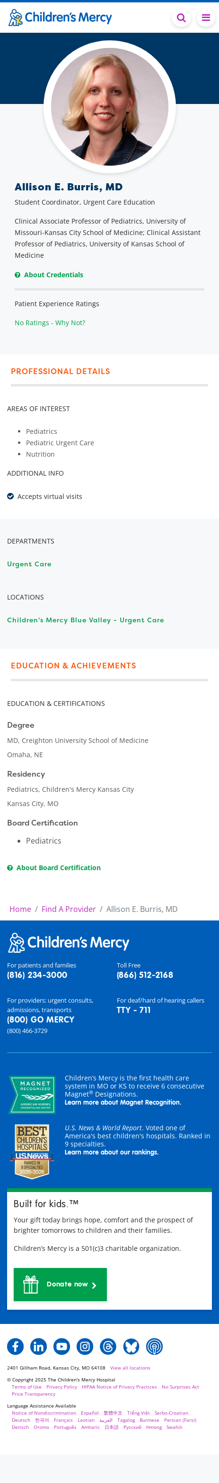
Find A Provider (69, 909)
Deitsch (20, 1427)
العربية (106, 1420)
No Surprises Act (180, 1386)
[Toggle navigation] (206, 18)
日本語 (112, 1427)
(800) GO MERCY (40, 1020)
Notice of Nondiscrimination (44, 1412)
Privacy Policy (61, 1386)
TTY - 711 (134, 1010)
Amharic (90, 1427)
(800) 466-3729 (27, 1030)
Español (90, 1412)
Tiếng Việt (138, 1412)
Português (65, 1427)
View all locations (130, 1367)
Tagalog (126, 1420)
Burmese (149, 1420)
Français (63, 1420)
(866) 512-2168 (145, 975)
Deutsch (21, 1420)
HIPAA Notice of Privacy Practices (119, 1386)
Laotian (86, 1420)
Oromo (41, 1427)
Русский (132, 1427)
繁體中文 (113, 1412)
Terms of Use (27, 1386)
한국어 (42, 1420)
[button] (60, 1284)
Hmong (154, 1427)
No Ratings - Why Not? (50, 322)
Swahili (174, 1427)
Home (20, 909)
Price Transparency (33, 1393)
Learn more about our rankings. (112, 1152)
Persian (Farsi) (180, 1420)
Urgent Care (29, 563)
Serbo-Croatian (171, 1412)
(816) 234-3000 (37, 975)
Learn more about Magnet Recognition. (123, 1102)
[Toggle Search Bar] (181, 18)
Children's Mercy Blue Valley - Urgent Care (85, 619)
